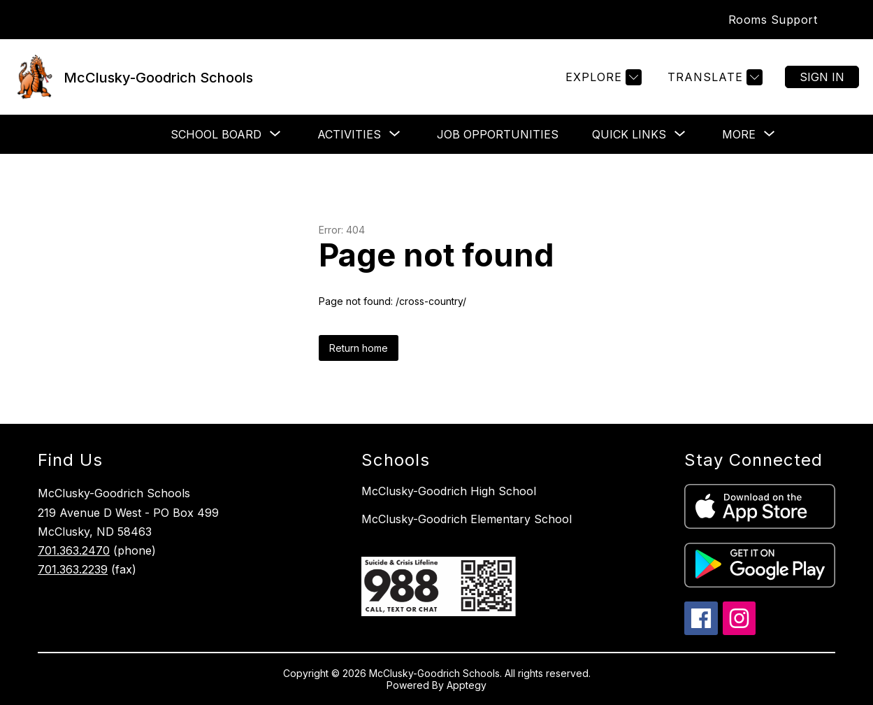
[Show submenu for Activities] (349, 134)
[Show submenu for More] (739, 134)
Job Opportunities (497, 134)
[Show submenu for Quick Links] (629, 134)
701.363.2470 (74, 550)
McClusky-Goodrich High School (448, 491)
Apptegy (466, 685)
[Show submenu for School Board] (216, 134)
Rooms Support (773, 20)
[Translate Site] (713, 77)
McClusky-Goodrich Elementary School (466, 519)
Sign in (822, 77)
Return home (358, 348)
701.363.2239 (73, 569)
